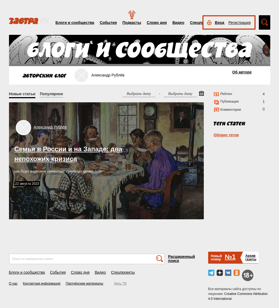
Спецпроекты (123, 272)
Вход (220, 22)
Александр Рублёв (50, 127)
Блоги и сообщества (75, 22)
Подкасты (131, 22)
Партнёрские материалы (84, 283)
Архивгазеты (250, 257)
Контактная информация (41, 283)
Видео (178, 22)
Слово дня (157, 22)
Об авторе (241, 72)
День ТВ (120, 283)
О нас (13, 283)
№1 (230, 256)
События (108, 22)
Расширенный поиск (181, 258)
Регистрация (239, 22)
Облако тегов (226, 135)
